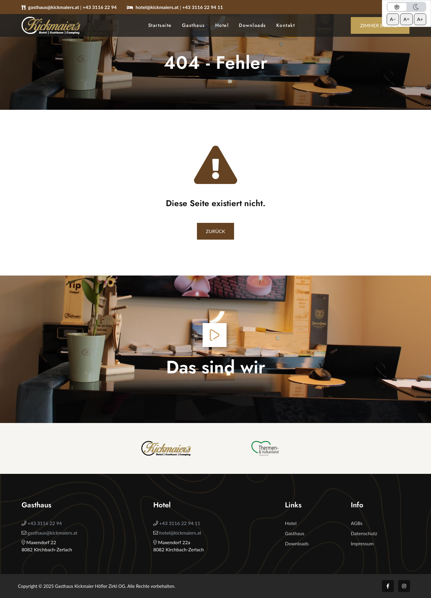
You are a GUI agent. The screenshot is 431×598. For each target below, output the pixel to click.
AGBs (356, 523)
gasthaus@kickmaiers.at (54, 7)
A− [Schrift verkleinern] (393, 19)
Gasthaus (193, 25)
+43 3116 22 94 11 (202, 7)
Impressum (362, 543)
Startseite (160, 25)
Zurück (215, 231)
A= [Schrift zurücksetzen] (406, 19)
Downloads (252, 25)
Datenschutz (364, 533)
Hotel (222, 25)
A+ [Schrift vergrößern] (420, 19)
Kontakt (285, 25)
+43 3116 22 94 (100, 7)
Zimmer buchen (380, 25)
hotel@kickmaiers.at (158, 7)
